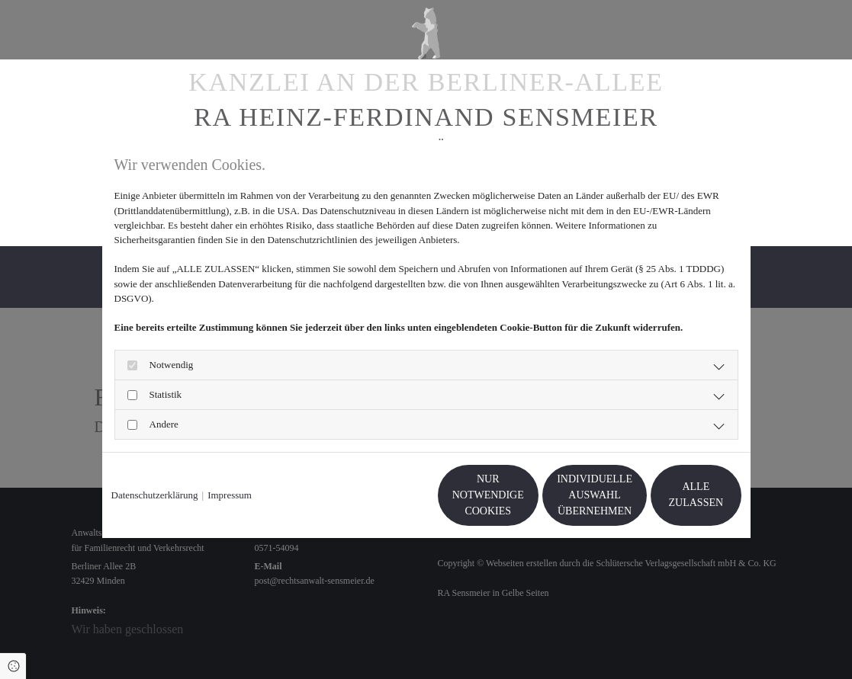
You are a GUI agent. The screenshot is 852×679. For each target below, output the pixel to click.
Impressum (229, 495)
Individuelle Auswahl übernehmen (526, 495)
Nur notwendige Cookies (380, 494)
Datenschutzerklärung (154, 495)
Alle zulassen (671, 495)
